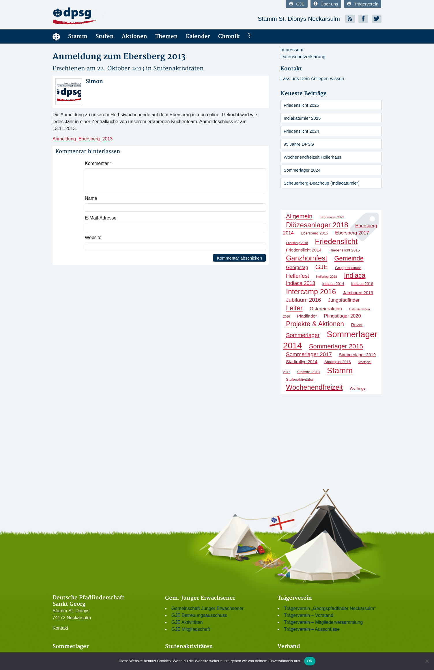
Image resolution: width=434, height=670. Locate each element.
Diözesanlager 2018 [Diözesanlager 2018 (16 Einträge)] (317, 225)
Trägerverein (362, 3)
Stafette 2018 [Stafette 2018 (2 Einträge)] (308, 372)
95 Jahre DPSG (299, 144)
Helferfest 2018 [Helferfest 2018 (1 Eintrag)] (326, 276)
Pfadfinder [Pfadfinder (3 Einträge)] (307, 316)
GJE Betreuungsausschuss (199, 615)
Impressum (291, 49)
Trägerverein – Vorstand (308, 615)
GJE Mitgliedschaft (190, 629)
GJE (296, 3)
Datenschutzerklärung (303, 56)
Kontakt (60, 628)
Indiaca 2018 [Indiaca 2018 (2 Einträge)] (362, 283)
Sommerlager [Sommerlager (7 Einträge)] (302, 335)
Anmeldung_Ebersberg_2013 (83, 138)
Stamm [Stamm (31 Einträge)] (340, 370)
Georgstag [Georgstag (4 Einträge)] (297, 267)
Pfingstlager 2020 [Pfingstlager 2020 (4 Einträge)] (342, 315)
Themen (166, 36)
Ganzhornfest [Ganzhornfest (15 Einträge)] (306, 258)
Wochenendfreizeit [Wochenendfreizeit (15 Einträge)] (314, 387)
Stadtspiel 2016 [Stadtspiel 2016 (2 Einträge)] (337, 362)
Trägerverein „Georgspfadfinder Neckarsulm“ (330, 608)
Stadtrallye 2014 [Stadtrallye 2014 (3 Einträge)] (301, 361)
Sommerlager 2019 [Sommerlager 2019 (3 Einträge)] (357, 354)
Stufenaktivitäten (178, 68)
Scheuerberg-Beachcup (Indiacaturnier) (322, 183)
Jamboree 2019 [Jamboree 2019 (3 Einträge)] (358, 292)
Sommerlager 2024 (302, 170)
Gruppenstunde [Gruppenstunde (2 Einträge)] (348, 268)
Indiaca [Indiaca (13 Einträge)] (354, 275)
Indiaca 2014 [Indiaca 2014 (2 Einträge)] (333, 283)
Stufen (105, 36)
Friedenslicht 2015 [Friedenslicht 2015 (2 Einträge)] (344, 250)
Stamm (77, 36)
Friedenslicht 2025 (301, 105)
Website (93, 237)
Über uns (325, 3)
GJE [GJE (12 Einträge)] (321, 267)
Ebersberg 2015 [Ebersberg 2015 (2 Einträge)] (314, 233)
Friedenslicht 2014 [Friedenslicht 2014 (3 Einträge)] (303, 249)
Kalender (198, 36)
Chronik (229, 36)
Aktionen (134, 36)
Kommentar (98, 163)
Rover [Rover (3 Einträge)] (357, 324)
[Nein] (427, 661)
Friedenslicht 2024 (301, 131)
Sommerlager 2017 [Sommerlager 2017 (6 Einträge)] (309, 354)
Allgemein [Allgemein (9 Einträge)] (299, 216)
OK (310, 661)
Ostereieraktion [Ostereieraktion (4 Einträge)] (326, 308)
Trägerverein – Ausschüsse (312, 629)
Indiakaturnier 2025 (302, 118)
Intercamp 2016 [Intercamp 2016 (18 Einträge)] (311, 292)
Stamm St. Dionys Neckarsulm (299, 18)
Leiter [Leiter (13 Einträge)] (294, 308)
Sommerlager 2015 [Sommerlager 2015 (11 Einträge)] (336, 346)
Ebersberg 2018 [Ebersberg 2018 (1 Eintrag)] (297, 243)
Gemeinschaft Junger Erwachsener (207, 608)
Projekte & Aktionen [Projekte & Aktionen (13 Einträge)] (315, 324)
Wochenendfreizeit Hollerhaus (312, 157)
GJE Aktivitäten (187, 622)
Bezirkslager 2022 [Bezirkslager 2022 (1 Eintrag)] (331, 217)
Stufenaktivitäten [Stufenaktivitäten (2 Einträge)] (300, 379)
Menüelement (56, 36)
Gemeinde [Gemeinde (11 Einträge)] (349, 258)
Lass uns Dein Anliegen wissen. (312, 78)
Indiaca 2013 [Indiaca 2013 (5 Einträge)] (300, 283)
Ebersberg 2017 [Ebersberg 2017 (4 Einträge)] (352, 232)
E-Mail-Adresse (100, 217)
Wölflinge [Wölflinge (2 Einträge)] (358, 388)
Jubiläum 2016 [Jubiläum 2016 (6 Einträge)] (303, 300)
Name (91, 198)
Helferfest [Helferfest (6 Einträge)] (297, 276)
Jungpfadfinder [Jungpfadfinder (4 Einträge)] (344, 300)
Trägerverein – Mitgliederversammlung (323, 622)
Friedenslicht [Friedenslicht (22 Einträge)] (336, 241)
